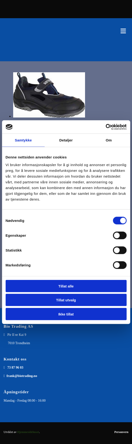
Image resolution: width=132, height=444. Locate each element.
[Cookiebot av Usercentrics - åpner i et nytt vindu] (105, 127)
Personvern (121, 432)
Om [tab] (109, 140)
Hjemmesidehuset (28, 432)
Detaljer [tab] (66, 140)
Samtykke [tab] (23, 140)
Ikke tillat (66, 314)
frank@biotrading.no (21, 376)
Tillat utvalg (66, 300)
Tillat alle (66, 286)
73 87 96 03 (15, 367)
